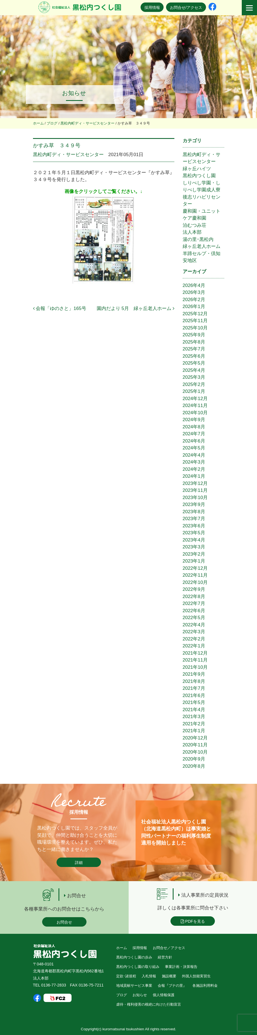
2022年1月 (194, 646)
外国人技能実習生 (196, 976)
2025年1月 (194, 391)
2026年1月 (194, 306)
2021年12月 (195, 653)
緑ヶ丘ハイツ (197, 168)
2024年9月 (194, 419)
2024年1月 (194, 476)
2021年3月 (194, 716)
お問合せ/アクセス (186, 7)
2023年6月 (194, 525)
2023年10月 (195, 497)
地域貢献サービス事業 (134, 985)
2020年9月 (194, 759)
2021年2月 (194, 723)
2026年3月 (194, 292)
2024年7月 (194, 433)
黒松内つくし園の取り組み (137, 967)
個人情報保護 (163, 995)
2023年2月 (194, 554)
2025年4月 (194, 370)
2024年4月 (194, 455)
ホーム (121, 948)
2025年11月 (195, 320)
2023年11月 (195, 490)
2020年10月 (195, 752)
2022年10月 (195, 582)
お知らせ (140, 995)
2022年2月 (194, 639)
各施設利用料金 (205, 985)
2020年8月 (194, 766)
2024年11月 (195, 405)
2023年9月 (194, 504)
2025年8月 (194, 342)
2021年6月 (194, 695)
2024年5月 (194, 448)
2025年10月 (195, 327)
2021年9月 (194, 674)
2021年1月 (194, 730)
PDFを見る (193, 921)
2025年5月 (194, 363)
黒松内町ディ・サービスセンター (68, 154)
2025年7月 (194, 349)
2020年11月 (195, 744)
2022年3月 (194, 631)
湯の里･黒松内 (198, 239)
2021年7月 (194, 688)
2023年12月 (195, 483)
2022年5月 (194, 617)
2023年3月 (194, 547)
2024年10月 (195, 412)
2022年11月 (195, 575)
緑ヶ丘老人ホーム (201, 246)
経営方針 (165, 957)
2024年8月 (194, 426)
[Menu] (249, 7)
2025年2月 (194, 384)
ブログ (121, 995)
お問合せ (64, 922)
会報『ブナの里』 (172, 985)
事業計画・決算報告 (181, 967)
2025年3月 (194, 377)
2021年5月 (194, 702)
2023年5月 (194, 532)
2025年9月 (194, 334)
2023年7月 (194, 518)
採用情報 (152, 7)
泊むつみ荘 (194, 225)
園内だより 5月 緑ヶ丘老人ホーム (135, 308)
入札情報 (149, 976)
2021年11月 (195, 660)
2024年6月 (194, 441)
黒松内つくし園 (199, 175)
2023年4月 (194, 540)
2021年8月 (194, 681)
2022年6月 (194, 610)
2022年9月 (194, 589)
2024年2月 (194, 469)
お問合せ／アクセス (169, 948)
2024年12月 (195, 398)
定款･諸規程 (126, 976)
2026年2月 (194, 299)
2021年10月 (195, 667)
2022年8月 (194, 596)
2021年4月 (194, 709)
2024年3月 (194, 462)
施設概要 (169, 976)
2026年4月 (194, 285)
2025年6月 (194, 356)
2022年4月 (194, 624)
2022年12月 (195, 568)
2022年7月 (194, 603)
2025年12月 (195, 313)
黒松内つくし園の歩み (134, 957)
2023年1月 (194, 561)
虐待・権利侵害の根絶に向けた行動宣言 (148, 1004)
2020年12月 (195, 738)
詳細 (79, 862)
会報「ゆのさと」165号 (59, 308)
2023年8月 (194, 511)
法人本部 (192, 232)
